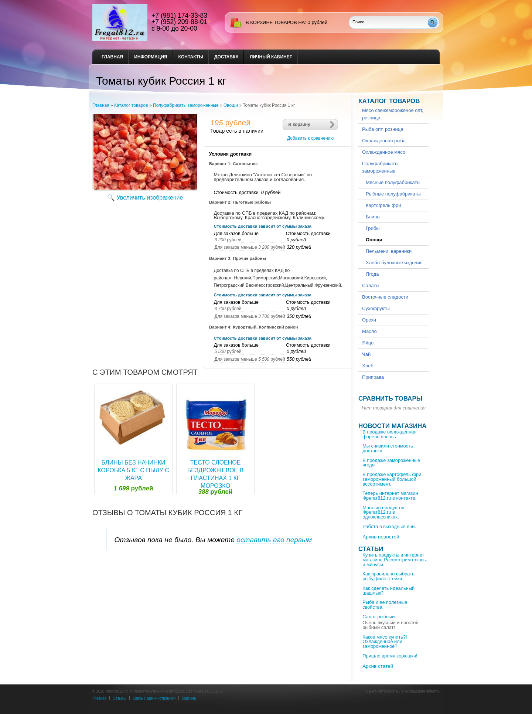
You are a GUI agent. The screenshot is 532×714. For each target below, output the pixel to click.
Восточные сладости (385, 297)
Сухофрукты (376, 308)
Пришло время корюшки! (389, 656)
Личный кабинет (271, 56)
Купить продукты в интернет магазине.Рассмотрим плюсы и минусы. (394, 559)
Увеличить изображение (150, 197)
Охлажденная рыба (384, 140)
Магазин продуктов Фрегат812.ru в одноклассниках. (383, 512)
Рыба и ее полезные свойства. (384, 604)
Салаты (370, 285)
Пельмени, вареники (389, 251)
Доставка (226, 56)
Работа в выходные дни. (389, 526)
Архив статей (377, 666)
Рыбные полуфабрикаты (393, 194)
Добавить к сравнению (310, 138)
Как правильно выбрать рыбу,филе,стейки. (388, 576)
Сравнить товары (390, 398)
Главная (112, 56)
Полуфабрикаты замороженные (186, 105)
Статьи (370, 548)
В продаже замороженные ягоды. (391, 463)
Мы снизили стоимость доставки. (387, 448)
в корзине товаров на (275, 22)
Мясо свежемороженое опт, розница (392, 114)
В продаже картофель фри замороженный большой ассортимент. (391, 479)
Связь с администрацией (154, 698)
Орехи (369, 320)
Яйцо (368, 343)
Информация (150, 56)
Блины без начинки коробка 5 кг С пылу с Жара (133, 470)
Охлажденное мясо (383, 152)
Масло (369, 331)
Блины (373, 217)
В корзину (299, 124)
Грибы (373, 228)
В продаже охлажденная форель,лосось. (389, 434)
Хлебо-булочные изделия (394, 262)
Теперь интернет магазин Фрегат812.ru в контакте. (390, 495)
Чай (366, 354)
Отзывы (119, 698)
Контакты (190, 56)
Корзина (189, 698)
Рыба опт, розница (382, 129)
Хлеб (368, 365)
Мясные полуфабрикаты (393, 182)
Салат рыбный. (379, 616)
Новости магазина (392, 425)
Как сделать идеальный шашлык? (388, 590)
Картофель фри (383, 205)
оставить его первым (274, 540)
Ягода (372, 274)
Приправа (373, 377)
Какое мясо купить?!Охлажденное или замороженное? (384, 641)
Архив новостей (380, 537)
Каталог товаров (131, 105)
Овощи (231, 105)
